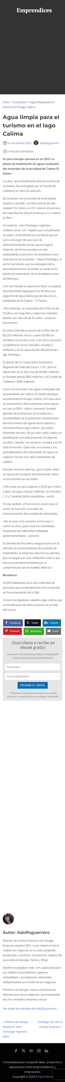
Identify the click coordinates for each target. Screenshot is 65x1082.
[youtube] (31, 1051)
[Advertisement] (32, 60)
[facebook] (16, 1051)
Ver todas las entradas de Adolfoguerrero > (30, 1008)
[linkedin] (46, 1051)
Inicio (6, 102)
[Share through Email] (53, 631)
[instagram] (39, 1051)
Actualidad (19, 102)
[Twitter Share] (33, 622)
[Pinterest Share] (12, 631)
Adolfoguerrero (46, 143)
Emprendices (44, 1076)
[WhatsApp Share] (34, 631)
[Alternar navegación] (32, 22)
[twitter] (23, 1051)
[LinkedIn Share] (52, 622)
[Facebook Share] (13, 622)
